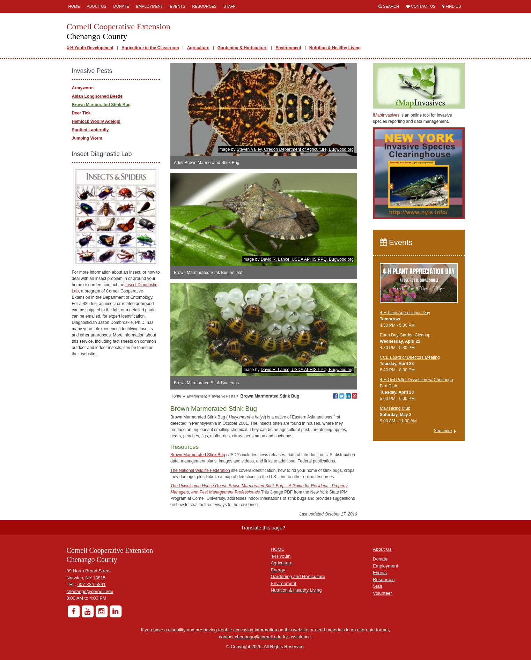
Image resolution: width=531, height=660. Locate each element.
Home (74, 6)
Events (177, 6)
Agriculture (198, 47)
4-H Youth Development (90, 47)
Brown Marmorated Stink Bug (197, 454)
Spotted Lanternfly (90, 129)
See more (443, 430)
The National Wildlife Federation (200, 470)
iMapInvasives (386, 115)
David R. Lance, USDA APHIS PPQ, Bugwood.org (307, 259)
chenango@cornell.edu (90, 591)
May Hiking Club (395, 408)
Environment (288, 47)
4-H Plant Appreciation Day (405, 312)
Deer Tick (81, 113)
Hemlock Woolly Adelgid (96, 121)
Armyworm (83, 88)
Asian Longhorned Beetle (97, 96)
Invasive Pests (223, 396)
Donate (121, 6)
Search (391, 6)
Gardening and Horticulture (298, 576)
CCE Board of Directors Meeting (410, 357)
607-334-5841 (92, 584)
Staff (229, 6)
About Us (96, 6)
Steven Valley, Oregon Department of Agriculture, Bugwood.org (295, 149)
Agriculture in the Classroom (150, 47)
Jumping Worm (87, 138)
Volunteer (382, 593)
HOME (278, 549)
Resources (204, 6)
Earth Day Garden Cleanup (405, 335)
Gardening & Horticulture (242, 47)
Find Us (453, 6)
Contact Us (423, 6)
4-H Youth (281, 556)
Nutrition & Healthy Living (335, 47)
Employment (149, 6)
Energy (278, 569)
